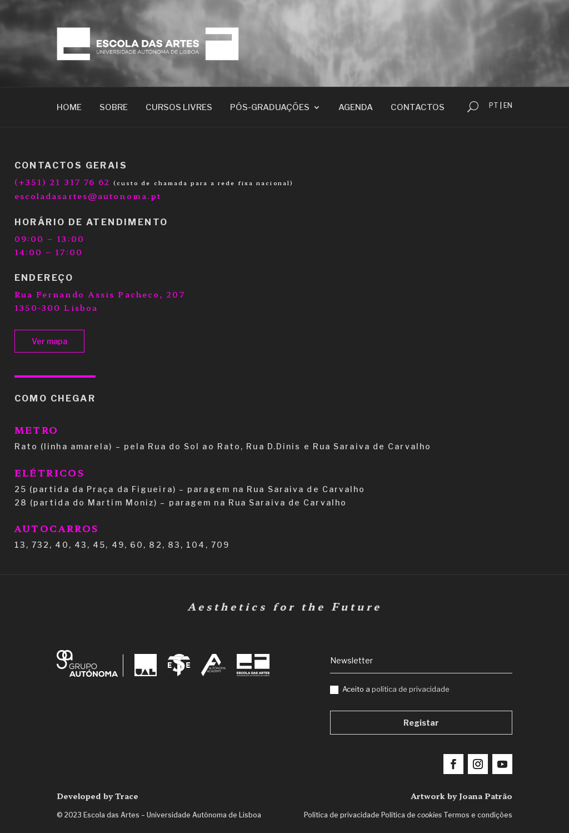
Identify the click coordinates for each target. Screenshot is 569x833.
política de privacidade (411, 689)
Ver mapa (49, 341)
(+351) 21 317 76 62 (62, 181)
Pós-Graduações (270, 107)
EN (507, 105)
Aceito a (390, 689)
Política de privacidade (342, 815)
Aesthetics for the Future (284, 606)
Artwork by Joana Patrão (461, 795)
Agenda (355, 107)
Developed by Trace (97, 795)
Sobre (113, 107)
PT (493, 105)
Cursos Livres (179, 107)
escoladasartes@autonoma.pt (88, 195)
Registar (421, 722)
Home (69, 107)
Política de (411, 815)
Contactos (418, 107)
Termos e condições (477, 815)
